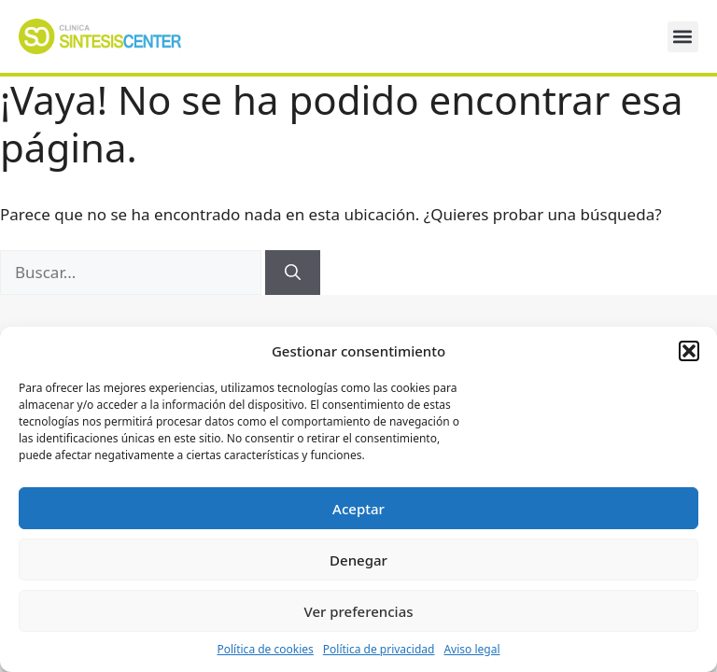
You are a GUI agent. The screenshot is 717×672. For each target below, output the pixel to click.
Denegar (358, 560)
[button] (689, 351)
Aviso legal (471, 649)
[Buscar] (292, 272)
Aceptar (358, 508)
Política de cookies (265, 649)
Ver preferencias (358, 611)
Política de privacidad (379, 649)
